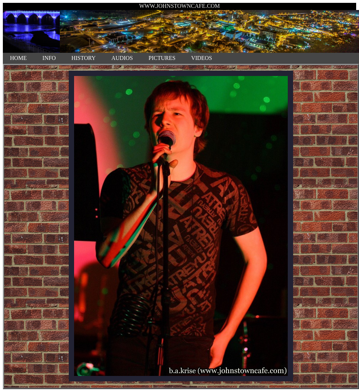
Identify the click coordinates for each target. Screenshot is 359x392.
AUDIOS (122, 58)
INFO (49, 58)
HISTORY (83, 58)
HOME (18, 58)
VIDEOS (201, 58)
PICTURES (162, 58)
